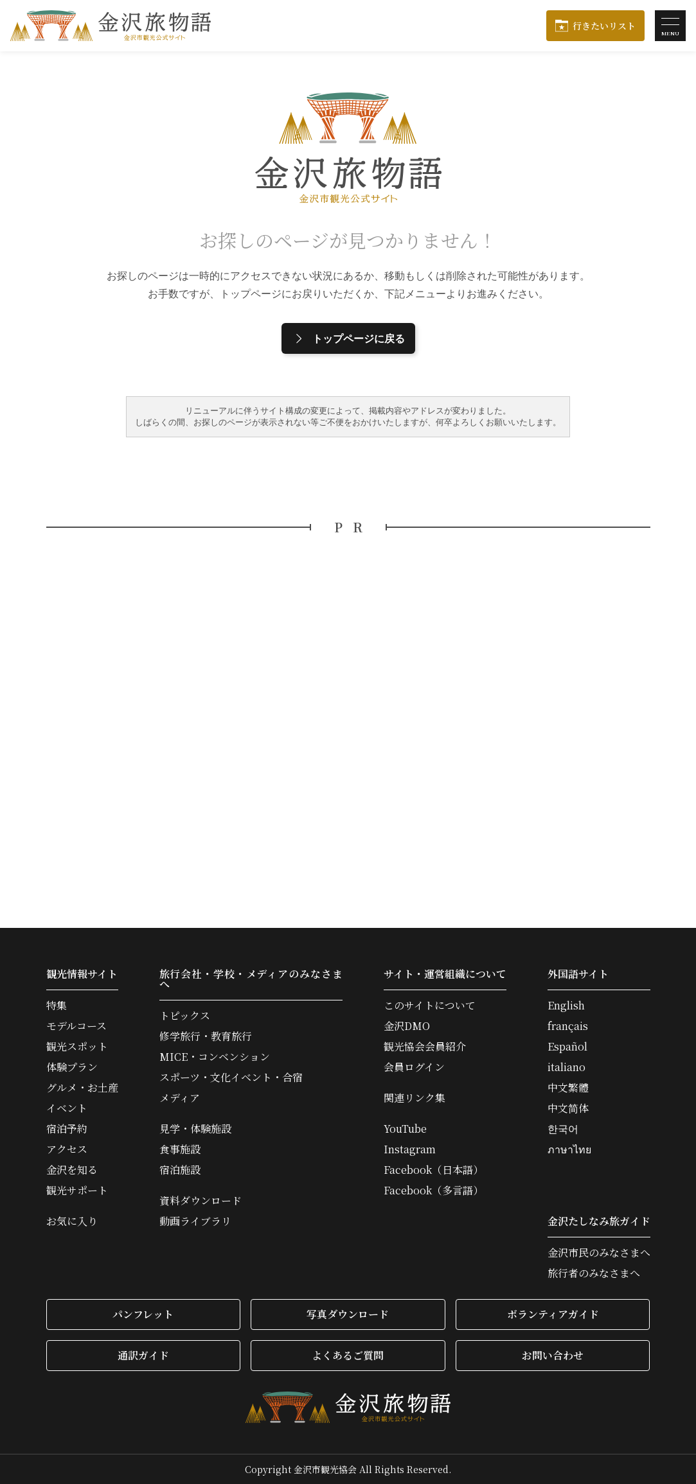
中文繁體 (568, 1088)
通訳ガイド (143, 1355)
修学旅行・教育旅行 (205, 1036)
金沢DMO (407, 1026)
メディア (179, 1098)
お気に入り (72, 1221)
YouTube (405, 1129)
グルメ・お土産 (82, 1088)
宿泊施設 (180, 1170)
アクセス (66, 1149)
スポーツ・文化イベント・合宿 (231, 1077)
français (568, 1026)
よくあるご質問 (348, 1355)
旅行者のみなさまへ (594, 1273)
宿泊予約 (66, 1129)
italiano (566, 1067)
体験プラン (72, 1067)
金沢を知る (72, 1170)
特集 (56, 1005)
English (566, 1005)
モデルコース (76, 1026)
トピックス (184, 1016)
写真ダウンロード (348, 1314)
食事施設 (180, 1149)
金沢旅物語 (110, 25)
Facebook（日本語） (433, 1170)
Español (567, 1047)
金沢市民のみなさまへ (599, 1253)
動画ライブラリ (195, 1221)
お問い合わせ (553, 1355)
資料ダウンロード (200, 1201)
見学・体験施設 (195, 1129)
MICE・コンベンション (214, 1057)
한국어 (563, 1129)
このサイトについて (430, 1005)
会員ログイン (414, 1067)
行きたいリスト (604, 25)
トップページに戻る (348, 338)
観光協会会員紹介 (425, 1047)
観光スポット (77, 1047)
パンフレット (143, 1314)
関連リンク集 (414, 1098)
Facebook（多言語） (433, 1190)
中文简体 (568, 1108)
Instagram (410, 1149)
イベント (66, 1108)
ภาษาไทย (569, 1149)
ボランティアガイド (553, 1314)
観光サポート (77, 1190)
